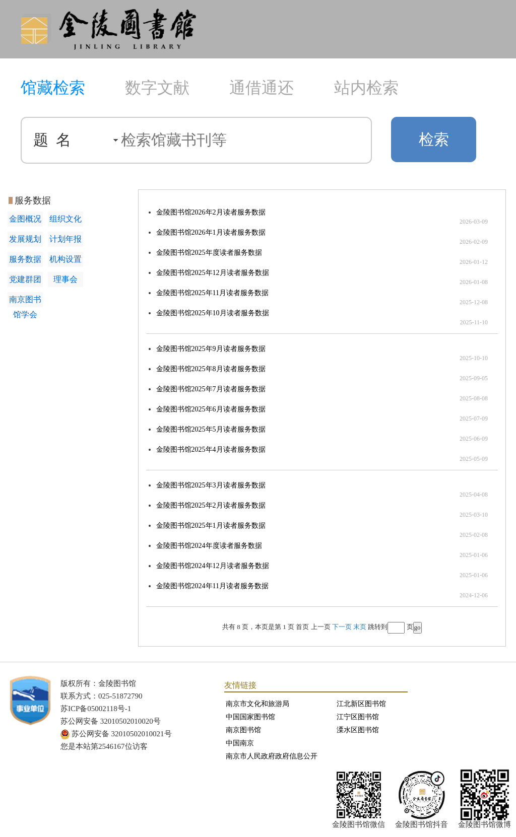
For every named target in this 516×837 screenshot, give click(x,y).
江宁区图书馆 (358, 717)
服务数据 (25, 259)
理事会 (65, 279)
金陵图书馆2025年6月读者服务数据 (211, 409)
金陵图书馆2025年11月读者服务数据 (212, 293)
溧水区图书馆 (358, 730)
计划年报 (65, 239)
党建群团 (25, 279)
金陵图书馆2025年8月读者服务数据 (211, 369)
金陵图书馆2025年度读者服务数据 (209, 252)
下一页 (342, 627)
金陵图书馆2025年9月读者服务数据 (211, 349)
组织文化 (65, 219)
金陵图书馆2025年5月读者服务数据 (211, 429)
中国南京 (240, 743)
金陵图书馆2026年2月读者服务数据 (211, 212)
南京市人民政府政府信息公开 (271, 756)
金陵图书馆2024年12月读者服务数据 (212, 566)
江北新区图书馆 (361, 704)
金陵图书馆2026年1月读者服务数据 (211, 232)
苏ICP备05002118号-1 (95, 709)
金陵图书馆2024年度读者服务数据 (209, 545)
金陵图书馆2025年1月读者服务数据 (211, 525)
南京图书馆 (243, 730)
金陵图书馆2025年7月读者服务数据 (211, 389)
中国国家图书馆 (250, 717)
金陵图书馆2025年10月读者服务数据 (212, 313)
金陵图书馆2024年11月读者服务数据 (212, 586)
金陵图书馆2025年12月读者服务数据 (212, 272)
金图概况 (25, 219)
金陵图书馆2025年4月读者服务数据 (211, 449)
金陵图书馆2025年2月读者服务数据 (211, 505)
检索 (434, 139)
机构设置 (65, 259)
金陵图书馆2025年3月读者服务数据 (211, 485)
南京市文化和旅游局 (257, 704)
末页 (359, 627)
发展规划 (25, 239)
